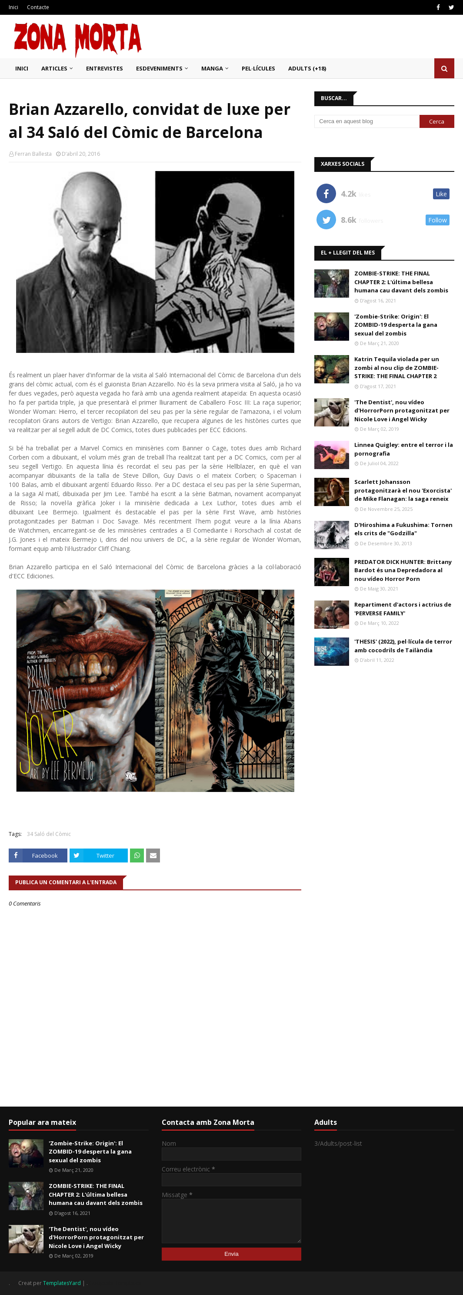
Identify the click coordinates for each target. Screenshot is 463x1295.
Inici (13, 7)
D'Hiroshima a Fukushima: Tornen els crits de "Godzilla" (403, 529)
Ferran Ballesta (33, 154)
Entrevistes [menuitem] (104, 68)
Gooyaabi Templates (115, 1283)
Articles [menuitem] (54, 68)
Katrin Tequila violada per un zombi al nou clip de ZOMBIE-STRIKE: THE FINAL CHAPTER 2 (396, 367)
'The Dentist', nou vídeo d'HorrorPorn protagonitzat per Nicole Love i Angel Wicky (402, 410)
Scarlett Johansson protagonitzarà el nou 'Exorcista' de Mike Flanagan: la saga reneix (403, 490)
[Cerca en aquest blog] (366, 121)
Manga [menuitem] (212, 68)
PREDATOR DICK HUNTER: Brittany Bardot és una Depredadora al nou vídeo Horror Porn (403, 570)
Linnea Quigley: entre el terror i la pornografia (403, 449)
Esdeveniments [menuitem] (159, 68)
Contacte (38, 7)
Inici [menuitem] (21, 68)
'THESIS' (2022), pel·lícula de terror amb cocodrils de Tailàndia (403, 645)
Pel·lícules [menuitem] (258, 68)
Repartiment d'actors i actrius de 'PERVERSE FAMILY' (402, 609)
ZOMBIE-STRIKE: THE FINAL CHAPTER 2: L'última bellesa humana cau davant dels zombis (401, 281)
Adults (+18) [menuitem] (307, 68)
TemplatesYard (62, 1283)
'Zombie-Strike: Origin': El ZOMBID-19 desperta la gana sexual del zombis (395, 324)
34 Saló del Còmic (49, 834)
